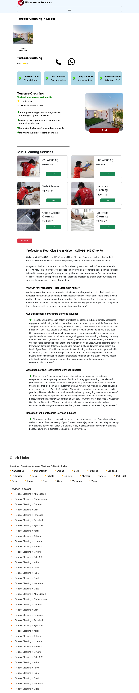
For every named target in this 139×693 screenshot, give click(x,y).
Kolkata (50, 476)
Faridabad (93, 471)
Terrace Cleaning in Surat (27, 578)
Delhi (76, 471)
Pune (45, 481)
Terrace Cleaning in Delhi (26, 510)
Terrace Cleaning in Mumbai (28, 546)
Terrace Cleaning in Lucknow (28, 541)
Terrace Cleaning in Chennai (28, 504)
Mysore (103, 476)
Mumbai (86, 476)
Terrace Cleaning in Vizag (27, 589)
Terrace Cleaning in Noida (27, 562)
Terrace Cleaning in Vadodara (29, 583)
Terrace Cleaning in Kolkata (28, 536)
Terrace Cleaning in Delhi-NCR (29, 557)
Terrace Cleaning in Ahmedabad (30, 494)
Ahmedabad (18, 471)
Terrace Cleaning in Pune (27, 573)
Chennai (60, 471)
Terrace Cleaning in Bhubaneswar (31, 499)
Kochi (34, 476)
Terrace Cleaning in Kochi (27, 531)
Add (53, 174)
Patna (30, 481)
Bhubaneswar (40, 471)
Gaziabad (112, 471)
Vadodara (77, 481)
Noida (14, 481)
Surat (60, 481)
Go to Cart (24, 241)
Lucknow (68, 476)
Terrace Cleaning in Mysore (28, 552)
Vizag (94, 481)
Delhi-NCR (121, 476)
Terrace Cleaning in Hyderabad (29, 525)
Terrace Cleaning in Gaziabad (29, 520)
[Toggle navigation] (69, 9)
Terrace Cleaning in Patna (27, 567)
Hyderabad (17, 476)
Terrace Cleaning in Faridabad (29, 515)
